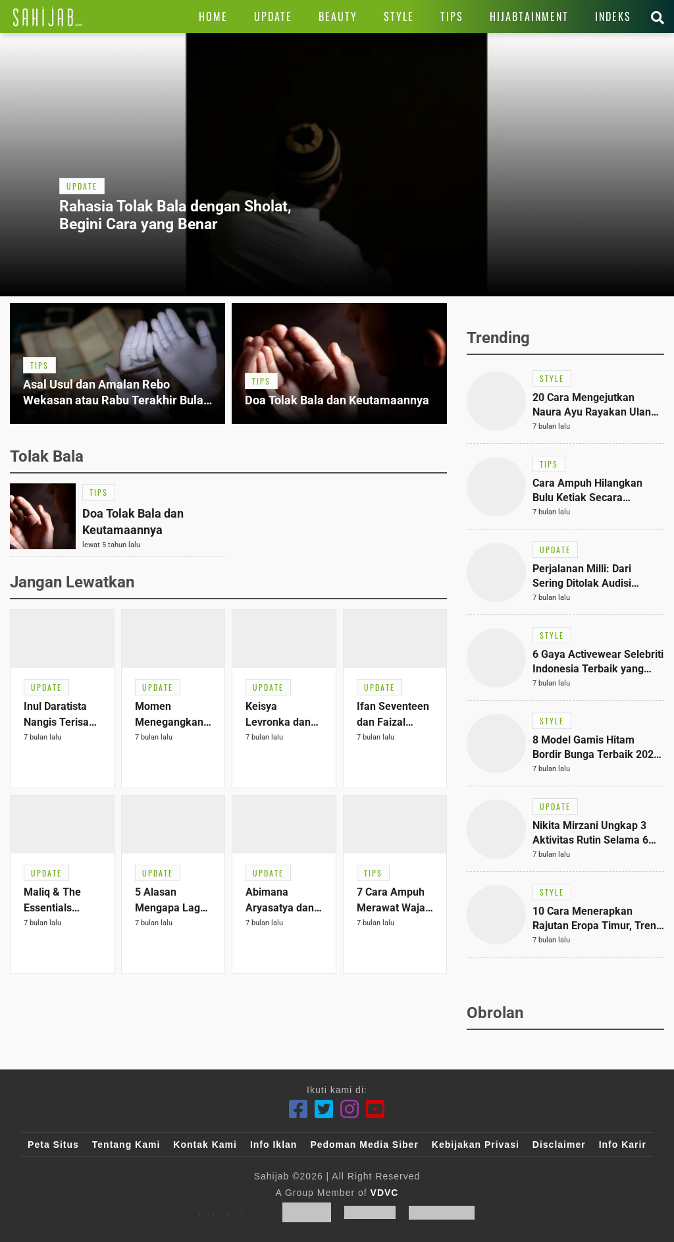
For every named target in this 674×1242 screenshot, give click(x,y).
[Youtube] (375, 1109)
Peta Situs (53, 1144)
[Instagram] (349, 1109)
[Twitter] (324, 1109)
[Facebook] (298, 1109)
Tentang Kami (126, 1144)
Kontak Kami (205, 1144)
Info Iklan (273, 1144)
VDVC (385, 1192)
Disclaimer (559, 1144)
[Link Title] (48, 16)
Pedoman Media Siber (364, 1144)
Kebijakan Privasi (475, 1144)
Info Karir (622, 1144)
